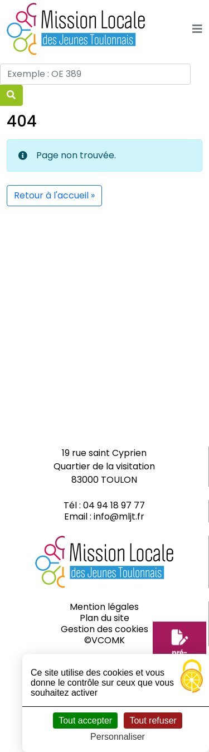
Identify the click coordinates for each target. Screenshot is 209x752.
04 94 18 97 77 (114, 505)
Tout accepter (85, 720)
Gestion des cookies (104, 629)
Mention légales (104, 606)
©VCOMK (104, 640)
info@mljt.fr (119, 516)
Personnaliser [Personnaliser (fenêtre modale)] (117, 736)
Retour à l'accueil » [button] (54, 195)
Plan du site (104, 618)
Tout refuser (152, 720)
